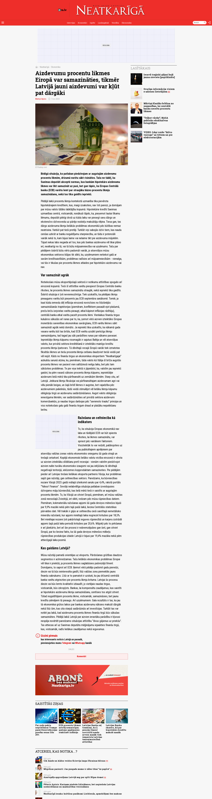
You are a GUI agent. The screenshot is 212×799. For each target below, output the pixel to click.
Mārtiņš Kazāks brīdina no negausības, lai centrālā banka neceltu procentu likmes (159, 107)
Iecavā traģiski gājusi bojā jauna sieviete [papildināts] (159, 76)
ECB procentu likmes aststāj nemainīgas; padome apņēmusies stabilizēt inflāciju (70, 729)
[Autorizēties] (209, 22)
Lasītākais (140, 68)
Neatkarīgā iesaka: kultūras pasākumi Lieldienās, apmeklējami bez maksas (83, 793)
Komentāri (82, 23)
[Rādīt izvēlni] (2, 22)
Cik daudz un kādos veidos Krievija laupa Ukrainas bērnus (74, 760)
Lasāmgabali (103, 23)
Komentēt (81, 656)
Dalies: (72, 649)
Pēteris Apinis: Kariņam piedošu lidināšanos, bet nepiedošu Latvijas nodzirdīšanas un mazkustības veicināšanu (79, 785)
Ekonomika (126, 23)
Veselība (115, 23)
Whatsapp (80, 643)
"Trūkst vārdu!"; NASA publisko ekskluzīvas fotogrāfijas (156, 120)
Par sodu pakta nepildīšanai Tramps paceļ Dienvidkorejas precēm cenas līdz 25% (46, 730)
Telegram (66, 643)
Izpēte (92, 23)
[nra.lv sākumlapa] (62, 10)
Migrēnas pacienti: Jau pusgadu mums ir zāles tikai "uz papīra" (77, 769)
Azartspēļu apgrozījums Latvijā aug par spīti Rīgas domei (73, 777)
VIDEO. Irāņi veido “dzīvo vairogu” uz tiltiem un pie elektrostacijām (158, 135)
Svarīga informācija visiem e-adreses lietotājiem (159, 90)
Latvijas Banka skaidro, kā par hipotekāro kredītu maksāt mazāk (116, 729)
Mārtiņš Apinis (40, 99)
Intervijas (71, 23)
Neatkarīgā (44, 67)
